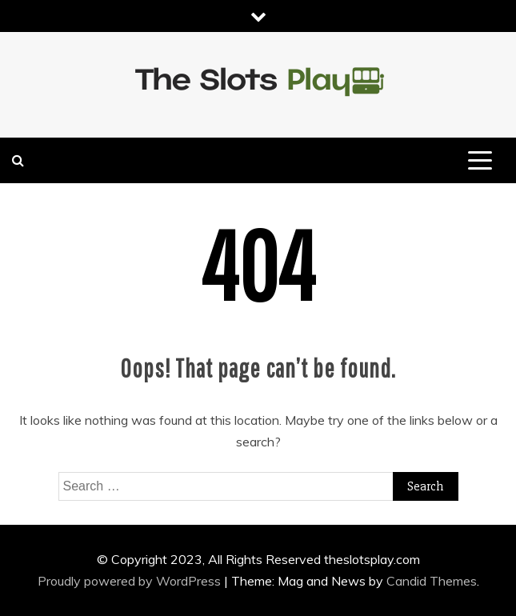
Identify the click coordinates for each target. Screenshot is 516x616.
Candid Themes (431, 581)
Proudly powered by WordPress (131, 581)
